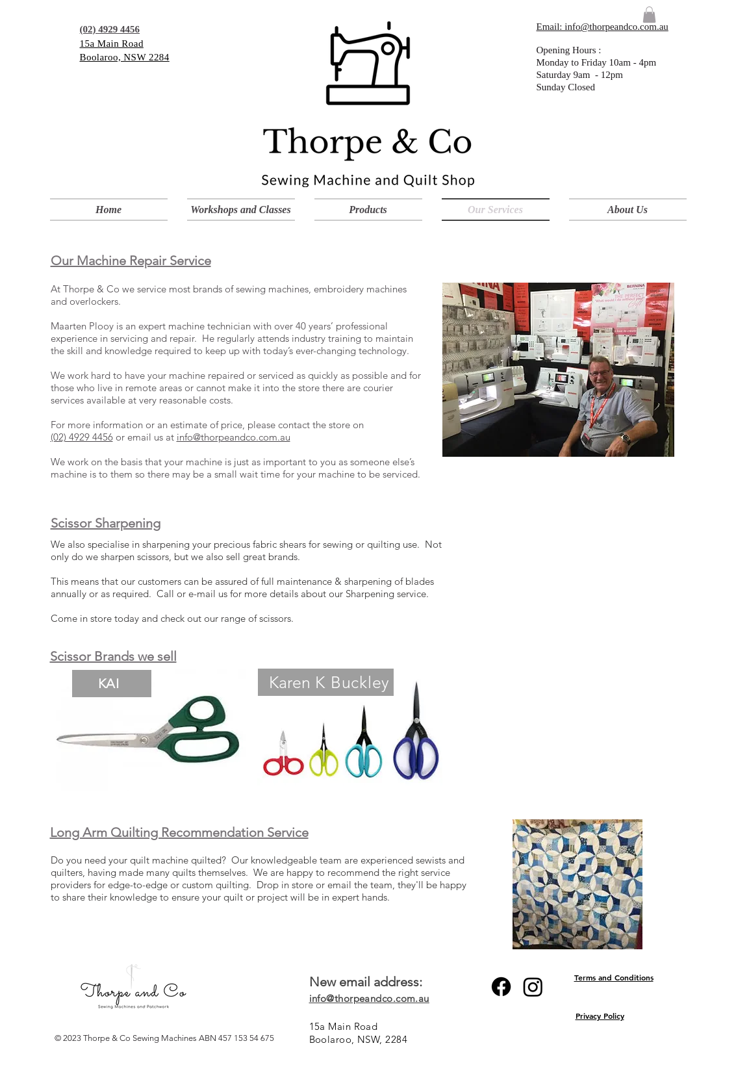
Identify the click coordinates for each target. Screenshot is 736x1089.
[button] (368, 209)
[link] (649, 14)
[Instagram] (533, 986)
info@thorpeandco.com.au (233, 437)
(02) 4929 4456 (82, 437)
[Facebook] (501, 986)
